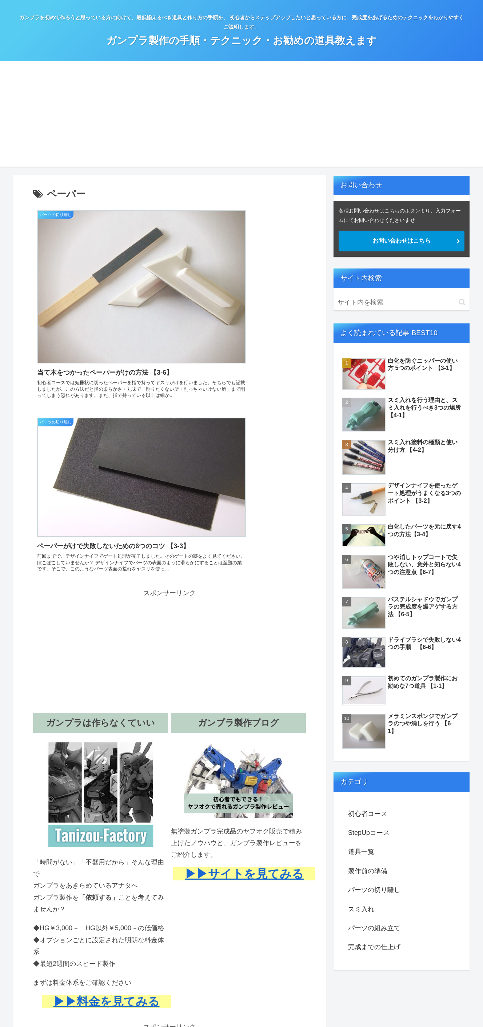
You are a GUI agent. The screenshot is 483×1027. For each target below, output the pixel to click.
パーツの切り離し (374, 889)
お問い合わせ (272, 1008)
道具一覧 (361, 851)
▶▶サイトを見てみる (244, 660)
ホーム (203, 1008)
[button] (462, 302)
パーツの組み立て (374, 928)
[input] (402, 302)
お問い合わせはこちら (401, 241)
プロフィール (234, 1008)
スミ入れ (361, 909)
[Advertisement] (241, 116)
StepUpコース (369, 832)
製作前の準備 (367, 871)
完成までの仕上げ (374, 947)
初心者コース (367, 813)
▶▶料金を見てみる (106, 788)
